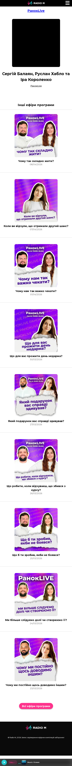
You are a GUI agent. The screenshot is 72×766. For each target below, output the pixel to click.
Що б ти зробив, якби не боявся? (36, 555)
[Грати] (4, 762)
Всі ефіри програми (36, 706)
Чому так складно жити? (36, 161)
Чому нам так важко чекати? (36, 291)
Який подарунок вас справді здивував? (36, 421)
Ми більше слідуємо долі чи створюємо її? (36, 620)
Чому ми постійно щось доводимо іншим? (36, 685)
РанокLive (36, 11)
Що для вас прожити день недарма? (36, 356)
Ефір (12, 762)
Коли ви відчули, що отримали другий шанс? (36, 226)
